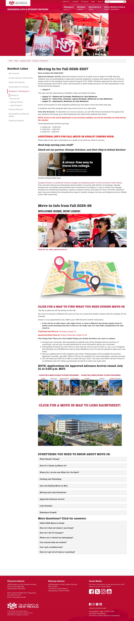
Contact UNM (109, 611)
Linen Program (16, 105)
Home (16, 61)
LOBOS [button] (81, 8)
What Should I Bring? (50, 459)
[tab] (82, 459)
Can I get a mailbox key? (51, 547)
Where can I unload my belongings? (56, 538)
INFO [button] (95, 8)
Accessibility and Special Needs (19, 115)
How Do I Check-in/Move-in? (53, 466)
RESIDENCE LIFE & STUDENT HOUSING (27, 9)
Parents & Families (16, 121)
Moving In (14, 95)
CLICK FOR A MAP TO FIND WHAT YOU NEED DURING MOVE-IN (81, 306)
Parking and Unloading (50, 479)
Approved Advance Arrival (52, 499)
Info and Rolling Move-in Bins (54, 486)
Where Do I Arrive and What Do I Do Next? (59, 472)
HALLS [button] (69, 8)
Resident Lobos (25, 61)
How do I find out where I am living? (57, 528)
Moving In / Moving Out (40, 61)
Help (93, 1)
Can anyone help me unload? (53, 542)
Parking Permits (16, 102)
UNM (10, 61)
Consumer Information (97, 613)
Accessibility (93, 611)
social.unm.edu (100, 608)
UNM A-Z (66, 1)
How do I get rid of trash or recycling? (57, 552)
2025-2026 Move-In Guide (52, 523)
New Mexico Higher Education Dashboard (104, 615)
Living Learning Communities (21, 78)
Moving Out (14, 99)
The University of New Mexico (18, 3)
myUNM (75, 1)
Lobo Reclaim (46, 506)
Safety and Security (17, 82)
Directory (84, 1)
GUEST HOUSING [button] (114, 8)
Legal (101, 611)
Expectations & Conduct (19, 87)
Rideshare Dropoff (48, 512)
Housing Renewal (16, 109)
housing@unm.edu (19, 597)
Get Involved (14, 73)
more (100, 1)
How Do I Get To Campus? (51, 533)
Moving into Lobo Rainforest (53, 492)
